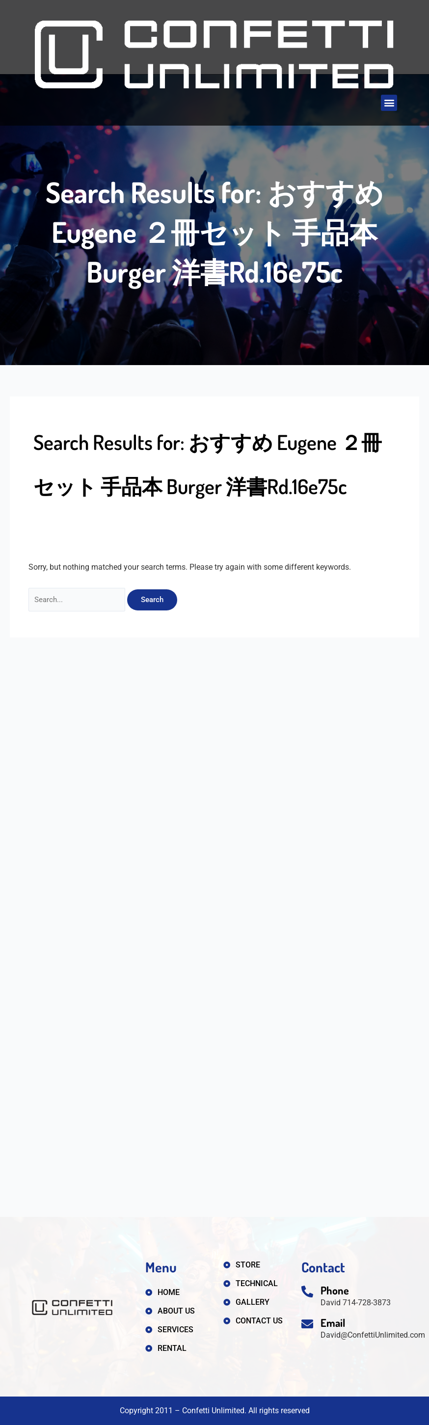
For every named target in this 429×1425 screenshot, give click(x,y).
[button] (389, 103)
